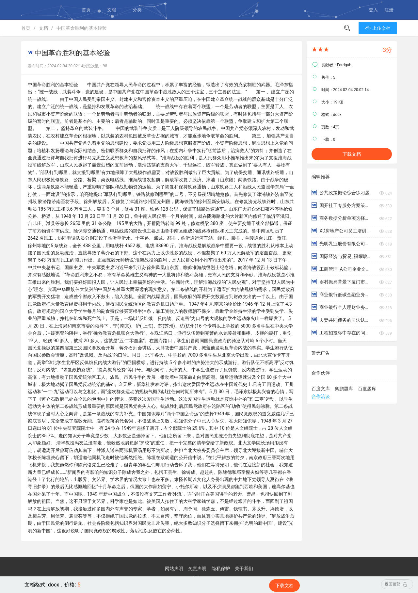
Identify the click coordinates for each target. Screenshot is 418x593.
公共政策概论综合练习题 (341, 192)
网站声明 (174, 568)
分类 (137, 9)
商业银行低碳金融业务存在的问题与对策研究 (342, 294)
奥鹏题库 (344, 388)
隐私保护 (221, 568)
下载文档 (352, 154)
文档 (111, 9)
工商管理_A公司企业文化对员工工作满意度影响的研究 (342, 269)
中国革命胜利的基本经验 (81, 28)
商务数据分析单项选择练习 (342, 218)
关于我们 (244, 568)
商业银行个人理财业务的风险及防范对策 (342, 307)
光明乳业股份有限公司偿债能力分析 (342, 243)
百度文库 (321, 388)
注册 (389, 9)
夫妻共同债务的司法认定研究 (342, 320)
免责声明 (197, 568)
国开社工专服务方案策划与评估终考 (342, 205)
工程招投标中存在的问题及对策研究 (342, 332)
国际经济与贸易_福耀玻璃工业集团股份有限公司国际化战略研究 (342, 256)
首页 (86, 9)
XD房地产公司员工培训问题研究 (342, 230)
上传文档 (378, 28)
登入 (373, 9)
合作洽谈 (321, 396)
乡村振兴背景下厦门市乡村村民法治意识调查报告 (342, 281)
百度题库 (367, 388)
